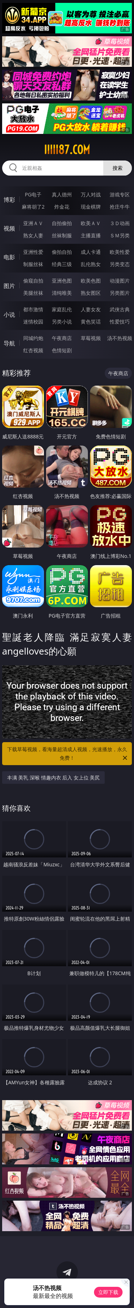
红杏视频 (33, 350)
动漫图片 (120, 280)
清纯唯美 (62, 292)
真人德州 (62, 194)
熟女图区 (91, 292)
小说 (9, 314)
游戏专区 (120, 194)
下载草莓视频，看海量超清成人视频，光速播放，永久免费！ (68, 754)
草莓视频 (91, 338)
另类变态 (120, 264)
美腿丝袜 (33, 292)
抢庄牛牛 (120, 206)
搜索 (118, 167)
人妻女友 (91, 309)
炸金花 (61, 206)
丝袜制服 (62, 235)
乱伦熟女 (91, 264)
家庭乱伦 (62, 309)
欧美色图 (91, 280)
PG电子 (33, 194)
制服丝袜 (33, 264)
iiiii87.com (67, 150)
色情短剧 (62, 350)
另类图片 (120, 292)
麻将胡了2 (33, 206)
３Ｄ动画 (120, 223)
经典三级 (62, 264)
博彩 (9, 200)
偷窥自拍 (33, 280)
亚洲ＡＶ (33, 223)
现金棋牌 (91, 206)
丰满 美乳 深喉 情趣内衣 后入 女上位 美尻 (53, 777)
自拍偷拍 (62, 223)
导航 (9, 343)
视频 (9, 228)
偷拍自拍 (62, 251)
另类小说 (62, 321)
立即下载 (108, 1292)
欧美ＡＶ (91, 223)
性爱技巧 (120, 321)
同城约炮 (33, 338)
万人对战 (91, 194)
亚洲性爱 (33, 251)
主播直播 (91, 235)
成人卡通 (91, 251)
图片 (9, 286)
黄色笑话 (91, 321)
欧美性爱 (120, 251)
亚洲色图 (62, 280)
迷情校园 (33, 321)
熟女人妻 (33, 235)
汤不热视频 (119, 338)
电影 (9, 257)
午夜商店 (62, 338)
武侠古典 (120, 309)
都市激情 (33, 309)
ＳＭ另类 (120, 235)
